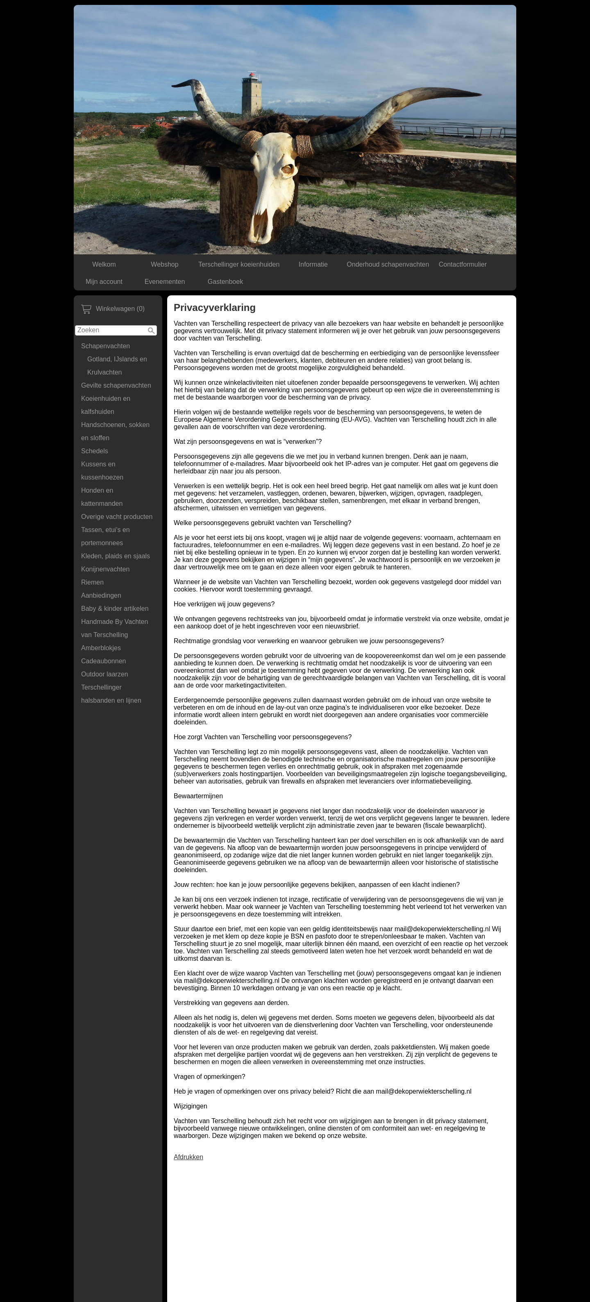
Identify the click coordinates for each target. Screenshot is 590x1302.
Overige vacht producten (116, 516)
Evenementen (165, 281)
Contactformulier (463, 264)
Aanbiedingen (101, 595)
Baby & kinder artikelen (115, 608)
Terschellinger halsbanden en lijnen (111, 694)
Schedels (94, 451)
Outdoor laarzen (104, 674)
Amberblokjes (101, 647)
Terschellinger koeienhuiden (238, 264)
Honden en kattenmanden (102, 497)
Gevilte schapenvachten (116, 385)
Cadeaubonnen (103, 661)
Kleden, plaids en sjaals (115, 556)
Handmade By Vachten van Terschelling (114, 628)
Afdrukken (188, 1157)
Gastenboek (225, 281)
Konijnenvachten (105, 569)
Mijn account (104, 281)
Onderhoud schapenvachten (388, 264)
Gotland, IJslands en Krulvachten (117, 366)
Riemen (92, 582)
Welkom (104, 264)
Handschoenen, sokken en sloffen (115, 431)
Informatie (313, 264)
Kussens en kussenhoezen (102, 471)
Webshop (164, 264)
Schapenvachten (105, 346)
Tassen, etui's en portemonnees (105, 536)
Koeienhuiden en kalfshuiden (105, 405)
